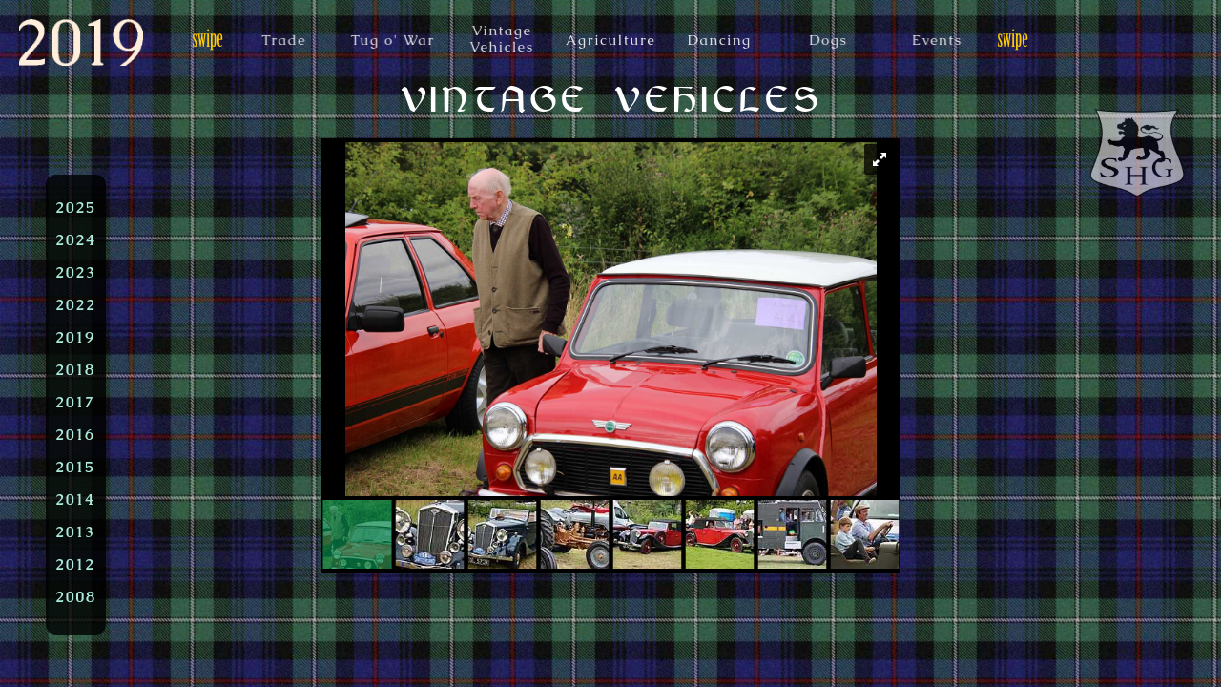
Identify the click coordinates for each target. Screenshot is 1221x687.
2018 (75, 369)
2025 (75, 207)
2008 (75, 596)
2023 (75, 271)
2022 (75, 304)
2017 (75, 401)
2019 (75, 336)
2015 (75, 466)
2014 (75, 499)
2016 (75, 434)
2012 (75, 563)
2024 (75, 239)
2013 (75, 531)
